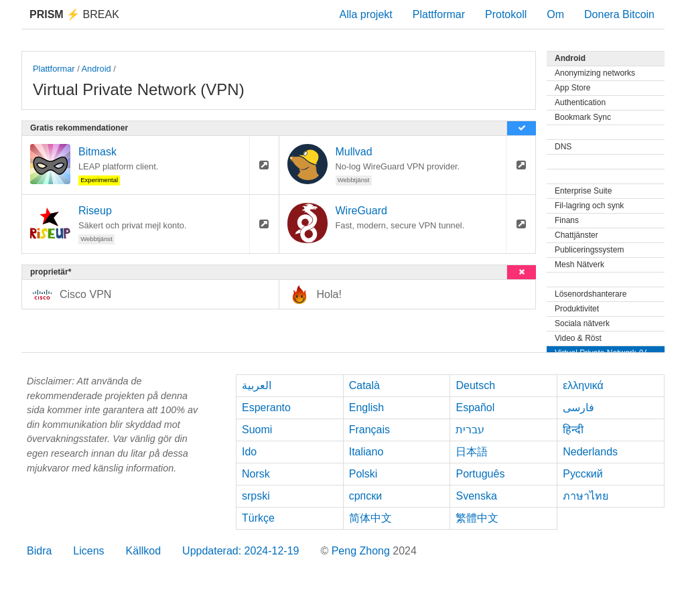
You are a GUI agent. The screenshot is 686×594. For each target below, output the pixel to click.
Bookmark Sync (583, 117)
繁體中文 (477, 518)
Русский (582, 473)
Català (364, 385)
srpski (256, 496)
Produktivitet (577, 308)
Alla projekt (366, 14)
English (366, 407)
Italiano (366, 451)
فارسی (578, 407)
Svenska (476, 496)
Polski (363, 473)
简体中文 (370, 518)
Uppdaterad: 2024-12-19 (240, 550)
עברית (470, 429)
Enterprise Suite (583, 191)
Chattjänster (576, 235)
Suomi (257, 429)
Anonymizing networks (595, 73)
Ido (249, 451)
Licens (88, 550)
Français (369, 429)
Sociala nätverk (582, 323)
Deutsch (475, 385)
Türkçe (258, 518)
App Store (572, 87)
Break (74, 14)
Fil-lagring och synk (589, 205)
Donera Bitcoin (619, 14)
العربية (256, 385)
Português (480, 473)
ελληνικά (583, 385)
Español (475, 407)
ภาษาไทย (585, 496)
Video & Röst (578, 338)
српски (366, 496)
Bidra (39, 550)
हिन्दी (573, 429)
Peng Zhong (362, 550)
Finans (567, 220)
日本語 (472, 451)
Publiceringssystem (589, 249)
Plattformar (439, 14)
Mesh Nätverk (579, 264)
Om (555, 14)
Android (96, 69)
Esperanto (266, 407)
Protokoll (506, 14)
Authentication (580, 102)
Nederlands (590, 451)
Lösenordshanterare (590, 294)
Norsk (256, 473)
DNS (563, 146)
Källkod (143, 550)
